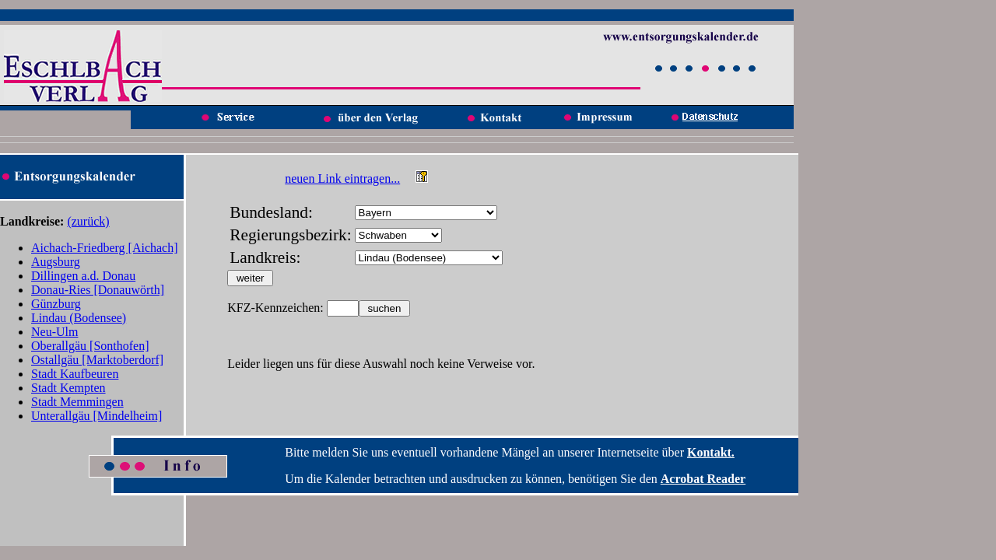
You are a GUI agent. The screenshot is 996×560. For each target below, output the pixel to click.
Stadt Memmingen (77, 401)
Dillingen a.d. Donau (83, 275)
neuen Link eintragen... (342, 178)
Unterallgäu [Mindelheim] (96, 415)
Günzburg (56, 303)
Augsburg (55, 261)
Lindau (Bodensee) (78, 317)
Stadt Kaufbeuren (74, 373)
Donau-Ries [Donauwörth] (97, 289)
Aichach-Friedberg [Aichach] (104, 247)
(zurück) (88, 221)
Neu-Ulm (54, 331)
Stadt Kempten (68, 387)
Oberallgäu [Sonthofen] (90, 345)
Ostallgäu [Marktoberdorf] (97, 359)
